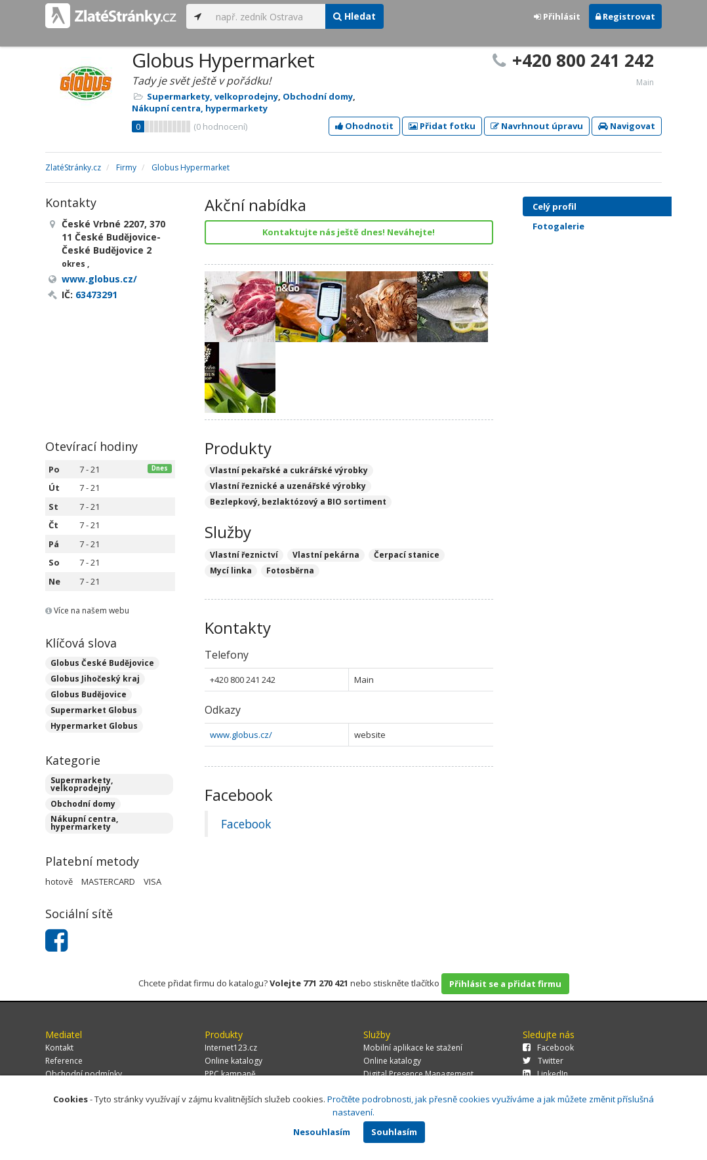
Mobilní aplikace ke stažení (412, 1047)
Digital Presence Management (418, 1073)
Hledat (354, 16)
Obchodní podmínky (83, 1073)
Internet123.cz (231, 1047)
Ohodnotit (364, 126)
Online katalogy (233, 1060)
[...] (267, 16)
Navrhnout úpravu (537, 126)
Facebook (246, 824)
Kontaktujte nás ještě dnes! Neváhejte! (348, 232)
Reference (64, 1060)
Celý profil (554, 206)
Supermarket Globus (94, 710)
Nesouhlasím (321, 1132)
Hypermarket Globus (94, 725)
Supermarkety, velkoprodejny (212, 96)
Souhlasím (394, 1132)
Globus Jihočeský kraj (95, 678)
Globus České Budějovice (102, 662)
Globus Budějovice (89, 694)
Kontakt (59, 1047)
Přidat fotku (442, 126)
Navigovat (626, 126)
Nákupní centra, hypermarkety (200, 108)
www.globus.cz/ (241, 735)
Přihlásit (557, 16)
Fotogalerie (609, 226)
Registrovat (625, 16)
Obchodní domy (318, 96)
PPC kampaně (230, 1073)
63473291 (96, 294)
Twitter (543, 1060)
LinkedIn (545, 1073)
